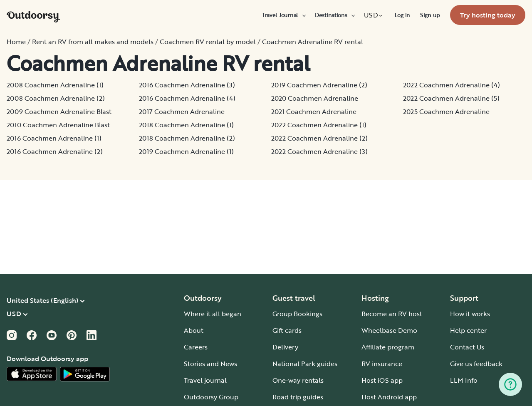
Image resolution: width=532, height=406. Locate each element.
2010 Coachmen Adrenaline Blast (58, 125)
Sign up (430, 15)
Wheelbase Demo (389, 330)
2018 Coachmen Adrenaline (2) (187, 138)
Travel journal (205, 380)
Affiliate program (387, 347)
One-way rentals (298, 380)
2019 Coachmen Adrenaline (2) (319, 85)
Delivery (285, 347)
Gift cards (287, 330)
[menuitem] (283, 15)
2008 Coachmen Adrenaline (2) (56, 98)
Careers (196, 347)
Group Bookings (297, 314)
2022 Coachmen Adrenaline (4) (451, 85)
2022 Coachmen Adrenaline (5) (451, 98)
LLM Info (464, 380)
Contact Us (467, 347)
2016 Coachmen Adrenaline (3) (187, 85)
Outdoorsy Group (211, 397)
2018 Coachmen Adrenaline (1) (186, 125)
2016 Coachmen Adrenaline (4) (187, 98)
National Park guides (304, 364)
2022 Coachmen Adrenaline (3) (319, 151)
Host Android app (389, 397)
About (193, 330)
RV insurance (381, 364)
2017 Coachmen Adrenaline (182, 111)
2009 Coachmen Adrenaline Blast (59, 111)
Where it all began (212, 314)
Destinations (334, 15)
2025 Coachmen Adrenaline (446, 111)
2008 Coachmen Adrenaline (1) (55, 85)
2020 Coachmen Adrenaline (314, 98)
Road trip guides (297, 397)
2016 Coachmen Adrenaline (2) (55, 151)
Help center (468, 330)
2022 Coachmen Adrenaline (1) (318, 125)
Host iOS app (382, 380)
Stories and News (210, 364)
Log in (402, 15)
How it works (470, 314)
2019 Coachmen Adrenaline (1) (186, 151)
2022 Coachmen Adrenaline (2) (319, 138)
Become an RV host (391, 314)
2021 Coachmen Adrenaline (313, 111)
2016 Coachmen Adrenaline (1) (54, 138)
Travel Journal (283, 15)
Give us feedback (476, 364)
